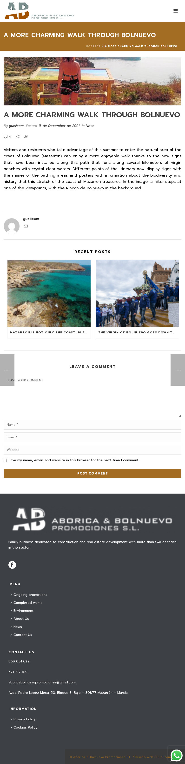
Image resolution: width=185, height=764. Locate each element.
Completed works (26, 602)
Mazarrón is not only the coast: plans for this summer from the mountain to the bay (50, 332)
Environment (22, 610)
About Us (20, 618)
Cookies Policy (24, 727)
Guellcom (163, 757)
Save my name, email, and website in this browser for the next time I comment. (74, 460)
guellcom (16, 125)
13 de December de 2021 (58, 125)
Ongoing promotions (29, 594)
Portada (93, 46)
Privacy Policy (23, 719)
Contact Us (21, 634)
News (90, 125)
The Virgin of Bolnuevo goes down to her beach (138, 332)
